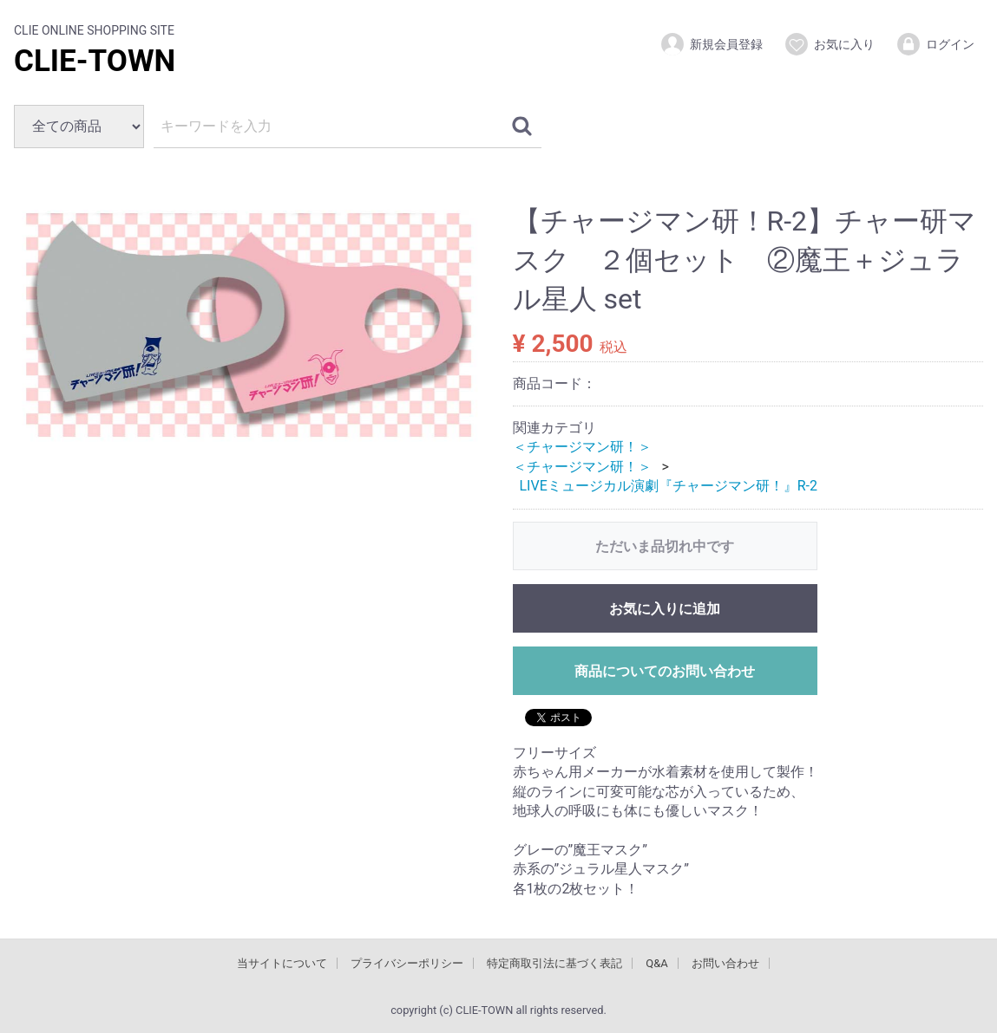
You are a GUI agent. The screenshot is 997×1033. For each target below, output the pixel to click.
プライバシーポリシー (407, 963)
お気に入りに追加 (664, 608)
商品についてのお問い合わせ (664, 670)
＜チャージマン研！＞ (582, 447)
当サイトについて (282, 963)
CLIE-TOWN (94, 61)
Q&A (657, 963)
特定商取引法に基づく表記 (554, 963)
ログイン (934, 44)
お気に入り (829, 44)
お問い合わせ (725, 963)
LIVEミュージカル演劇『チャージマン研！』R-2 (669, 486)
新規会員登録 (711, 44)
